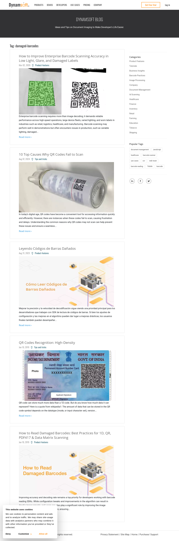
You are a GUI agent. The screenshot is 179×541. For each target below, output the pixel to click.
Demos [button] (50, 5)
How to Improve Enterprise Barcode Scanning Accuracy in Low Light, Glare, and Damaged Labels (64, 58)
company (133, 85)
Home (134, 534)
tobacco (133, 128)
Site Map (125, 534)
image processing (137, 80)
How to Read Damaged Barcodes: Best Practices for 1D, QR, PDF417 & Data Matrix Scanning (65, 435)
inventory (133, 109)
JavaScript (157, 150)
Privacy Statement (110, 534)
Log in (167, 5)
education (133, 123)
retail (131, 113)
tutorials (133, 66)
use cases (134, 161)
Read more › (25, 137)
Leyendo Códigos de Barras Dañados (47, 248)
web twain (153, 161)
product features (136, 61)
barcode (160, 166)
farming (132, 118)
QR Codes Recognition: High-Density (47, 342)
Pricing (86, 5)
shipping (133, 132)
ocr (144, 161)
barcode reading (137, 166)
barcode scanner (149, 155)
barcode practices (137, 75)
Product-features (40, 65)
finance (132, 104)
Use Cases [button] (75, 5)
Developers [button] (61, 5)
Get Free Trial (150, 5)
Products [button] (38, 5)
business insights (137, 71)
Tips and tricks (39, 159)
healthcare (134, 99)
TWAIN (149, 166)
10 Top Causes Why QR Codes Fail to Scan (51, 154)
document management (139, 90)
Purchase (144, 534)
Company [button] (98, 5)
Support (154, 534)
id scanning (134, 94)
